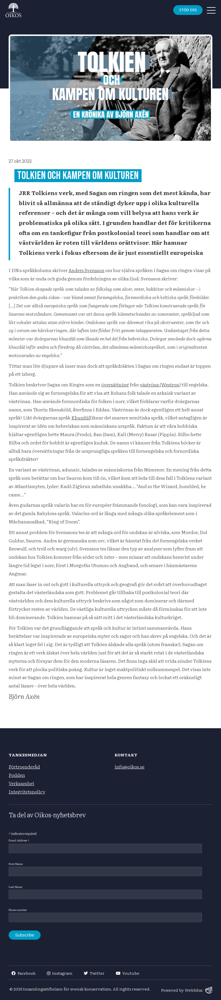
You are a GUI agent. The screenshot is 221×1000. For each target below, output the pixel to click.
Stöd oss (187, 9)
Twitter (94, 973)
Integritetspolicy (27, 791)
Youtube (128, 973)
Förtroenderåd (24, 766)
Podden (17, 774)
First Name (16, 864)
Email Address (19, 840)
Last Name (15, 887)
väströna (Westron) (160, 384)
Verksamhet (21, 783)
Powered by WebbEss (186, 989)
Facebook (23, 973)
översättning (115, 384)
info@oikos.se (129, 766)
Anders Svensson (86, 270)
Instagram (60, 973)
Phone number (18, 909)
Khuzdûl (80, 417)
